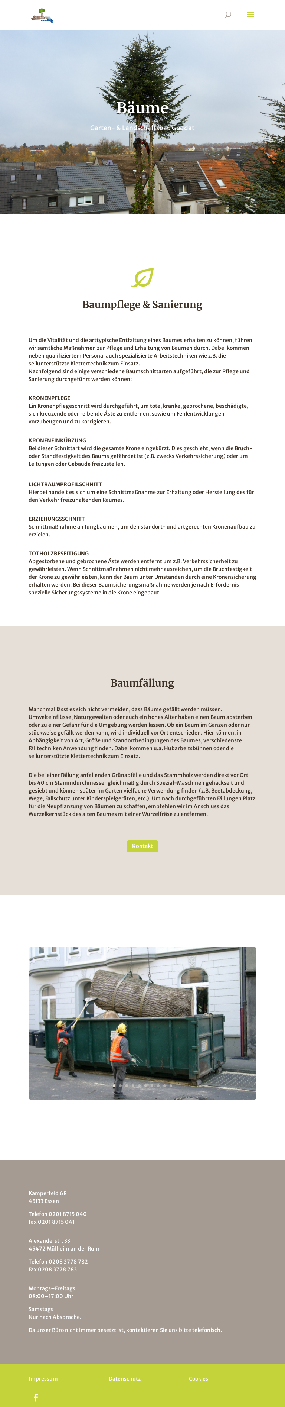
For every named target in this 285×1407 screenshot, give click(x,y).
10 (171, 1085)
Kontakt (142, 846)
